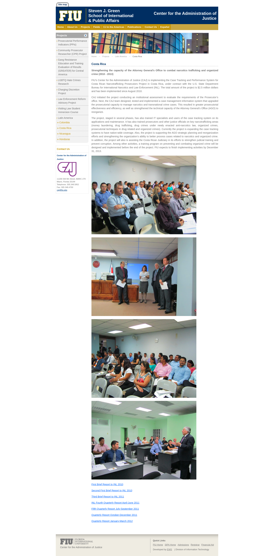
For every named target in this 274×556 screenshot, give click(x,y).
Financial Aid (207, 545)
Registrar (195, 545)
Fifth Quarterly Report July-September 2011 (115, 508)
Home (94, 56)
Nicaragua (64, 133)
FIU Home (158, 545)
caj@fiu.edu (62, 190)
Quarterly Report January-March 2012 (112, 521)
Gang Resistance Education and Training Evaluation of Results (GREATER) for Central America (71, 67)
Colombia (64, 122)
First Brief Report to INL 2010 (107, 484)
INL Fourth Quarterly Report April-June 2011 (115, 502)
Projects (62, 35)
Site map (62, 4)
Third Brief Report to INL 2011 (107, 496)
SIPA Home (170, 545)
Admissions (183, 545)
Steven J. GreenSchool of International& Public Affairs (110, 15)
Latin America (65, 118)
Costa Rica (65, 128)
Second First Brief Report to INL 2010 (111, 490)
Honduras (64, 139)
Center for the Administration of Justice (185, 16)
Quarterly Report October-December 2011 (114, 515)
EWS (169, 549)
